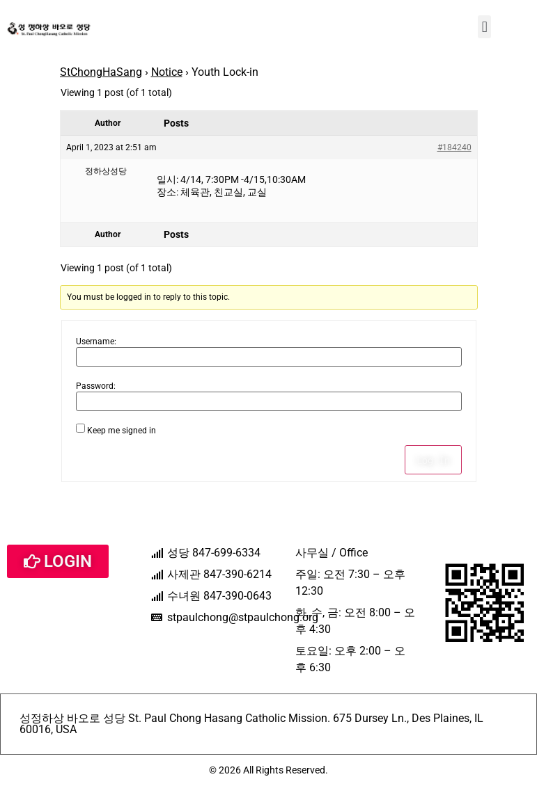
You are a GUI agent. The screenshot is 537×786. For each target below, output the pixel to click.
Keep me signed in (121, 430)
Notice (166, 72)
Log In (433, 459)
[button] (484, 26)
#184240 (454, 147)
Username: (96, 341)
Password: (96, 386)
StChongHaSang (101, 72)
